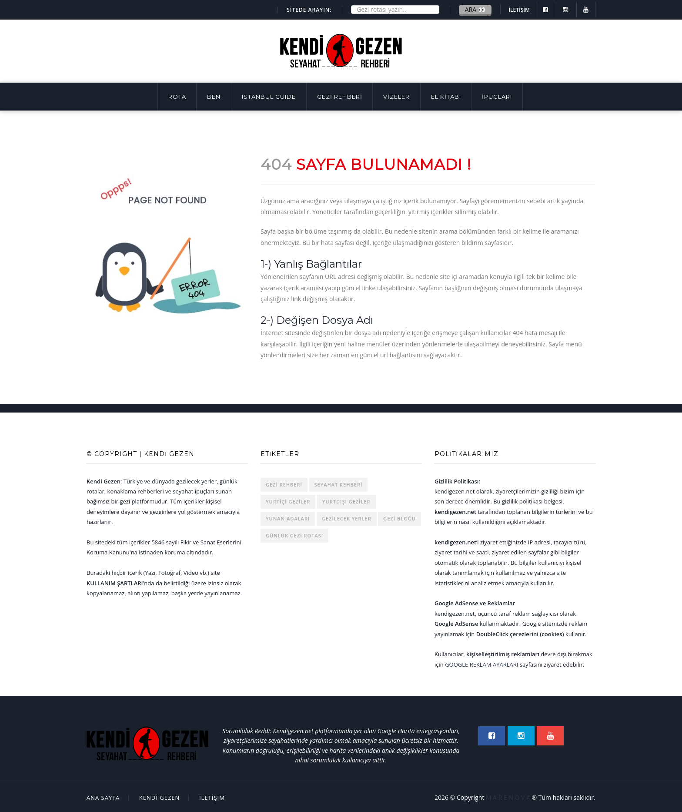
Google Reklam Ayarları (481, 664)
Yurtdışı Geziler (346, 501)
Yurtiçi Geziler (288, 501)
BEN (214, 96)
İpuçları (497, 96)
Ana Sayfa (103, 798)
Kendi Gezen (159, 798)
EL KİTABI (446, 96)
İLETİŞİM (519, 9)
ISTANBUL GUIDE (269, 96)
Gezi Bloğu (399, 518)
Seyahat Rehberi (338, 484)
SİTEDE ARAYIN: (309, 9)
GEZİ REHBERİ (339, 96)
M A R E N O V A (508, 797)
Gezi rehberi (284, 484)
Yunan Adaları (288, 518)
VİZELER (396, 96)
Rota (177, 96)
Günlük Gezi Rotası (294, 535)
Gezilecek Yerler (346, 518)
